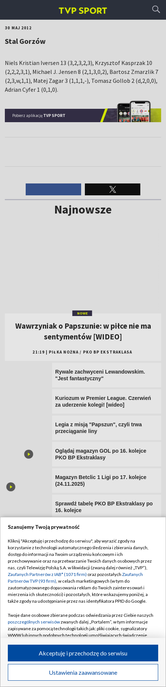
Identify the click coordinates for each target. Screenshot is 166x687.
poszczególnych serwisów (34, 622)
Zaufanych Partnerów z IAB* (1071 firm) (47, 574)
